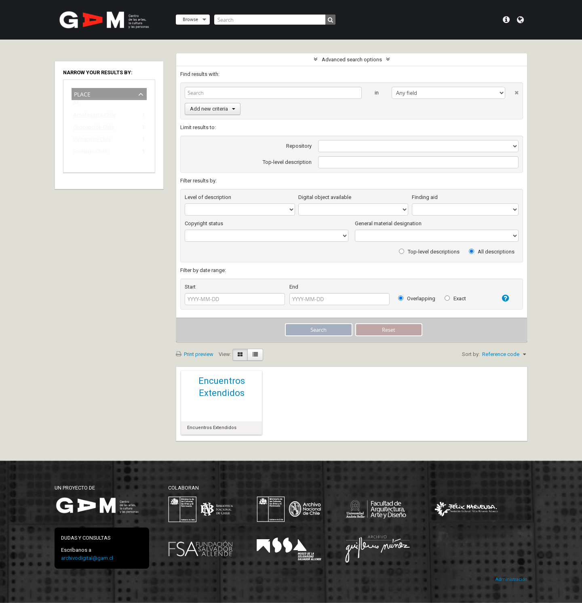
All (76, 105)
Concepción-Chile (93, 128)
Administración (511, 579)
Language (520, 20)
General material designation (388, 223)
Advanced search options (352, 60)
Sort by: (471, 354)
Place (82, 93)
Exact (455, 298)
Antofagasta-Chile (94, 116)
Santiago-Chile (90, 152)
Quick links (506, 20)
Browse (190, 19)
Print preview (194, 354)
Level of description (208, 197)
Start (190, 287)
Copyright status (204, 223)
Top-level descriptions (429, 252)
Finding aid (425, 197)
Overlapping (416, 298)
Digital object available (324, 197)
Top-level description (287, 162)
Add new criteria (212, 109)
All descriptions (492, 252)
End (293, 287)
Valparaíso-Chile (92, 140)
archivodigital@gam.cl (87, 558)
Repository (299, 146)
